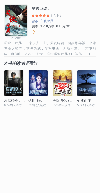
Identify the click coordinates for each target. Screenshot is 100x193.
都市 (35, 21)
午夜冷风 (47, 21)
